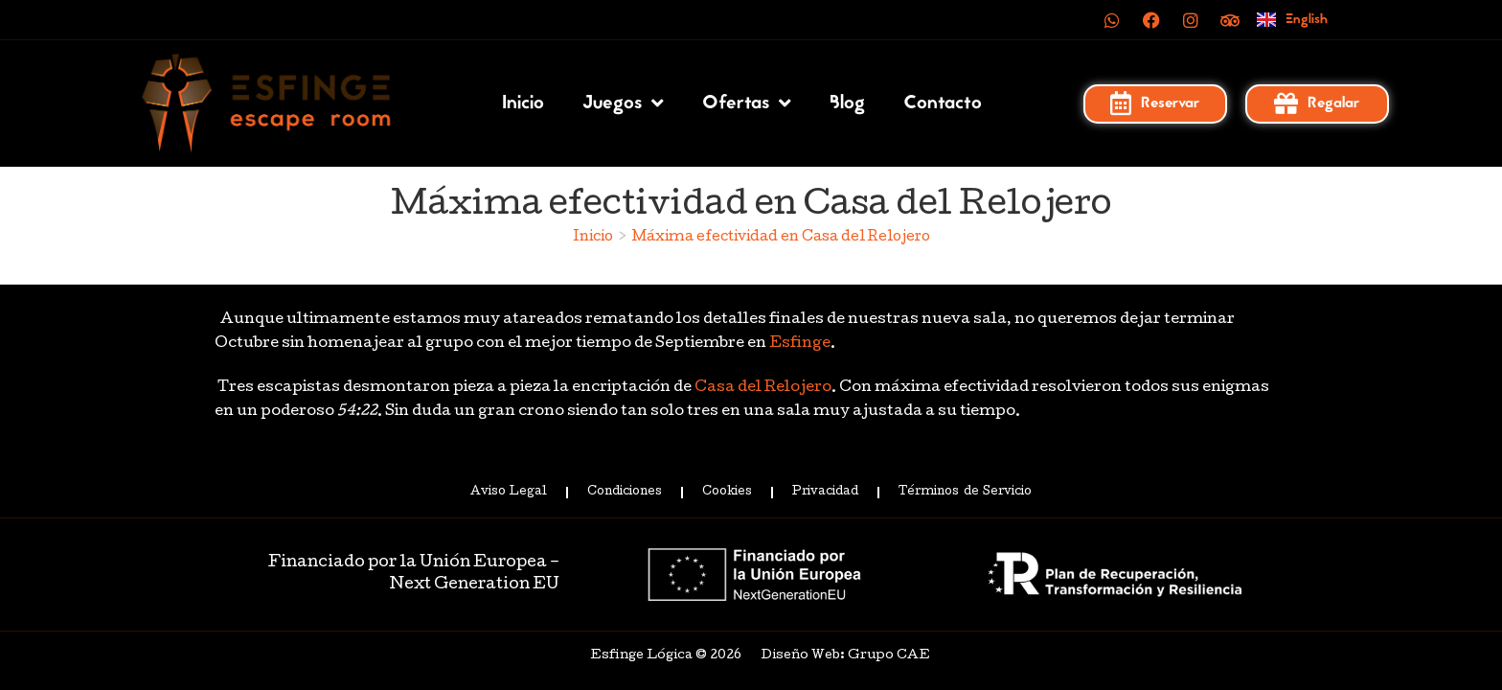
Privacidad (825, 492)
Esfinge (800, 344)
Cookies (727, 492)
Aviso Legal (508, 492)
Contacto (942, 103)
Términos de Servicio (965, 492)
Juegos (623, 103)
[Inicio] (593, 237)
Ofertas (746, 103)
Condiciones (624, 492)
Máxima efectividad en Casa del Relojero (781, 237)
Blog (847, 103)
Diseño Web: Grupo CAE (845, 656)
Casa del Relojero (762, 388)
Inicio (523, 103)
